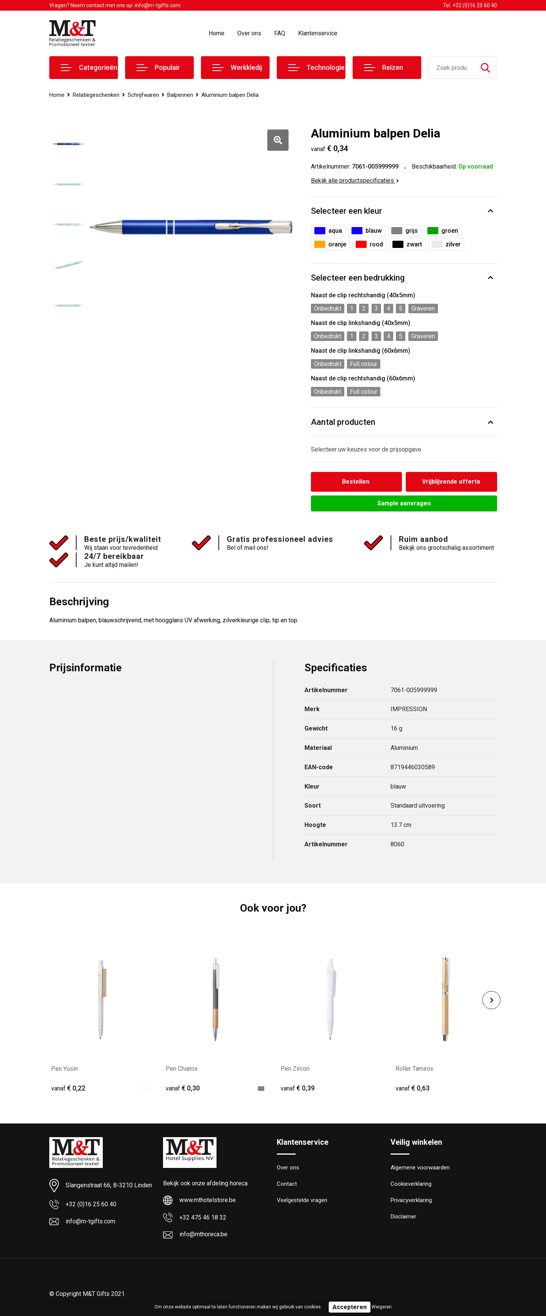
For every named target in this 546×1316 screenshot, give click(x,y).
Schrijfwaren (143, 95)
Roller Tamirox (414, 1068)
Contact (287, 1183)
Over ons (249, 33)
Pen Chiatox (182, 1068)
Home (216, 33)
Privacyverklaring (411, 1200)
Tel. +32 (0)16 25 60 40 (470, 5)
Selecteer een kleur (346, 211)
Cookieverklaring (411, 1183)
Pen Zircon (295, 1068)
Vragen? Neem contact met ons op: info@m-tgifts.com (114, 5)
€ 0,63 (412, 1088)
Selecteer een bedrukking (358, 277)
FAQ (279, 33)
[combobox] (451, 68)
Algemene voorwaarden (420, 1167)
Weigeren (382, 1307)
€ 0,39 (298, 1088)
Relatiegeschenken (96, 95)
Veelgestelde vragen (302, 1200)
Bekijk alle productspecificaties (355, 180)
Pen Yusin (64, 1068)
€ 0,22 (68, 1088)
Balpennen (180, 95)
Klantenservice (317, 33)
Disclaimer (403, 1216)
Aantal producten (343, 422)
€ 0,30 (183, 1088)
